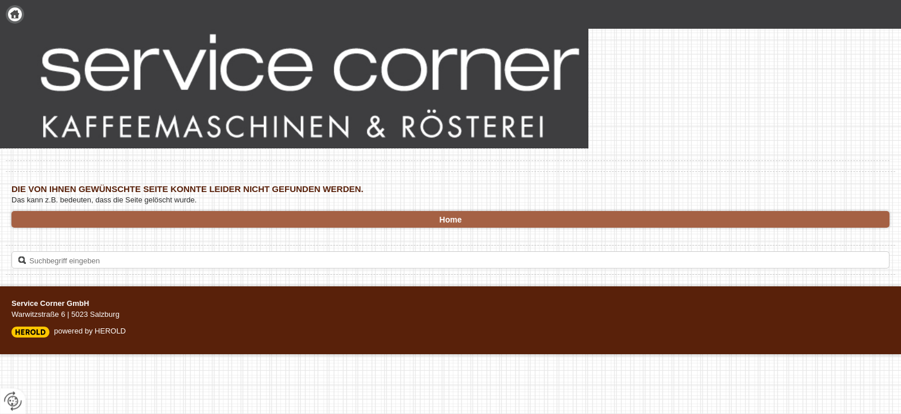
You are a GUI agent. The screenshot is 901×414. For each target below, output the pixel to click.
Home (15, 14)
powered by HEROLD (90, 331)
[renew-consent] (13, 401)
